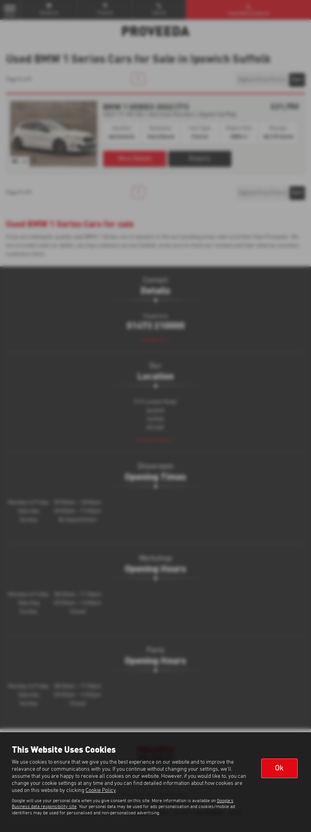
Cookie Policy (100, 790)
